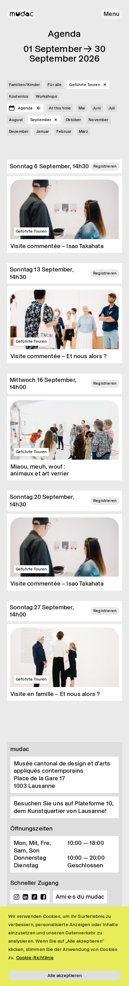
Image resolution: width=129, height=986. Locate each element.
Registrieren (105, 166)
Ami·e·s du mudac (80, 896)
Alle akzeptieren (64, 975)
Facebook (43, 897)
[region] (64, 946)
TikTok (34, 897)
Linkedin (25, 897)
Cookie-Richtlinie (35, 958)
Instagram (16, 897)
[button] (111, 14)
